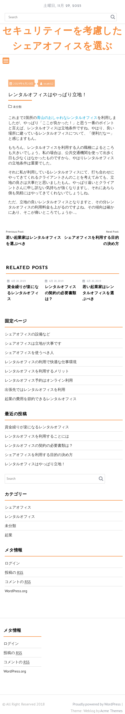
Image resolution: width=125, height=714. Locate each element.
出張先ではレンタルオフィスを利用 (35, 389)
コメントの (18, 581)
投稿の (14, 572)
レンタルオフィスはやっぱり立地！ (35, 463)
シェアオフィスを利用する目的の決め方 (39, 454)
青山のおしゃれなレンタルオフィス (67, 117)
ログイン (12, 563)
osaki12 (47, 83)
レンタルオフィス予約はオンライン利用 (39, 380)
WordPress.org (16, 590)
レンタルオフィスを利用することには (37, 436)
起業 (8, 535)
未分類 (17, 106)
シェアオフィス (18, 507)
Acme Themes (111, 710)
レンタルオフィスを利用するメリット (37, 371)
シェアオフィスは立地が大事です (33, 343)
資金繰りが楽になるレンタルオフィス (37, 427)
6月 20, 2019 (16, 281)
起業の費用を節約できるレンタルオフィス (41, 398)
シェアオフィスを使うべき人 (29, 352)
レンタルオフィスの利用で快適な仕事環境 (41, 361)
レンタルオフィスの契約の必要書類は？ (39, 445)
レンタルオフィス (20, 516)
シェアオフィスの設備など (27, 334)
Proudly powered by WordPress (97, 704)
